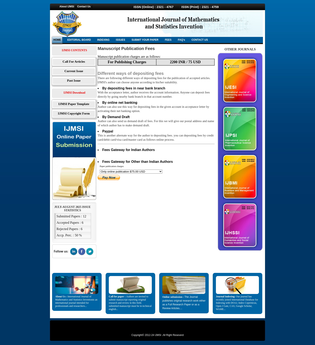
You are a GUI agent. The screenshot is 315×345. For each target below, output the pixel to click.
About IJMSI (66, 6)
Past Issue (74, 80)
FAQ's (181, 39)
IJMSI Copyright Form (74, 113)
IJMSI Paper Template (73, 104)
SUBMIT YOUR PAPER (145, 39)
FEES (168, 39)
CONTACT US (199, 39)
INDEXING (103, 39)
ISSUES (120, 39)
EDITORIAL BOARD (79, 39)
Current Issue (74, 71)
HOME (57, 39)
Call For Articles (74, 61)
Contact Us (83, 6)
